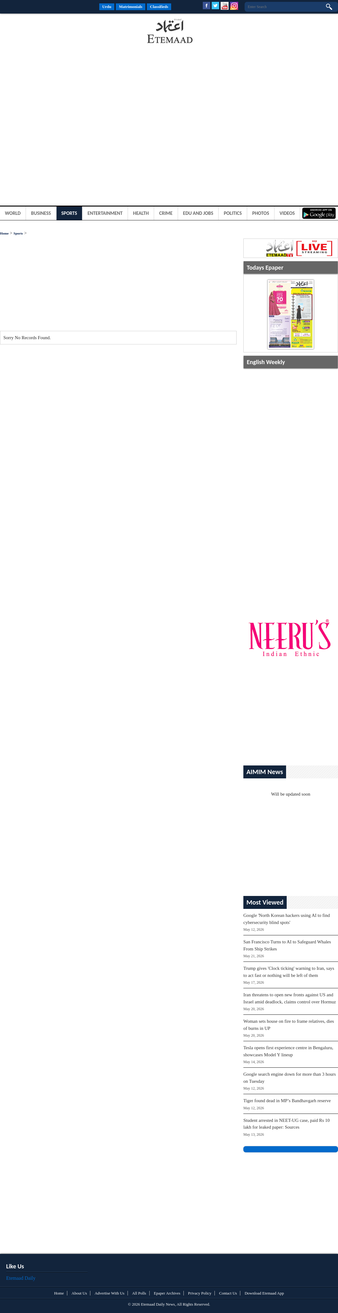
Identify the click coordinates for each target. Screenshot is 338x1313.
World (13, 213)
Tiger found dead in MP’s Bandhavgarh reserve (287, 1100)
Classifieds (159, 6)
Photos (260, 213)
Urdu (107, 6)
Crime (166, 213)
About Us (79, 1293)
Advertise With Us (109, 1293)
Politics (233, 213)
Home (4, 233)
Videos (287, 213)
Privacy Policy (199, 1293)
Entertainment (105, 213)
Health (141, 213)
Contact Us (228, 1293)
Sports (69, 213)
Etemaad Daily (21, 1278)
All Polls (139, 1293)
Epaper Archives (167, 1293)
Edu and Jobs (198, 213)
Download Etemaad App (264, 1293)
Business (41, 213)
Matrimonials (130, 6)
